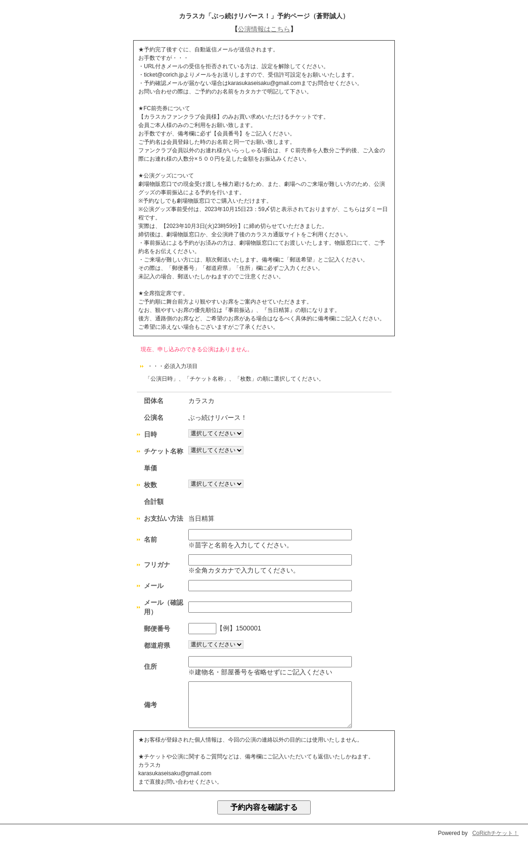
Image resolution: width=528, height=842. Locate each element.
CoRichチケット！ (495, 833)
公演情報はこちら (264, 29)
